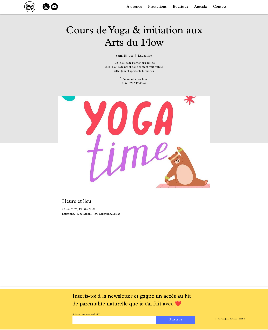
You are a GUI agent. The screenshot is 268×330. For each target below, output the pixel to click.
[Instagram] (46, 6)
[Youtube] (54, 6)
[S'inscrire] (175, 320)
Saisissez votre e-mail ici (85, 314)
